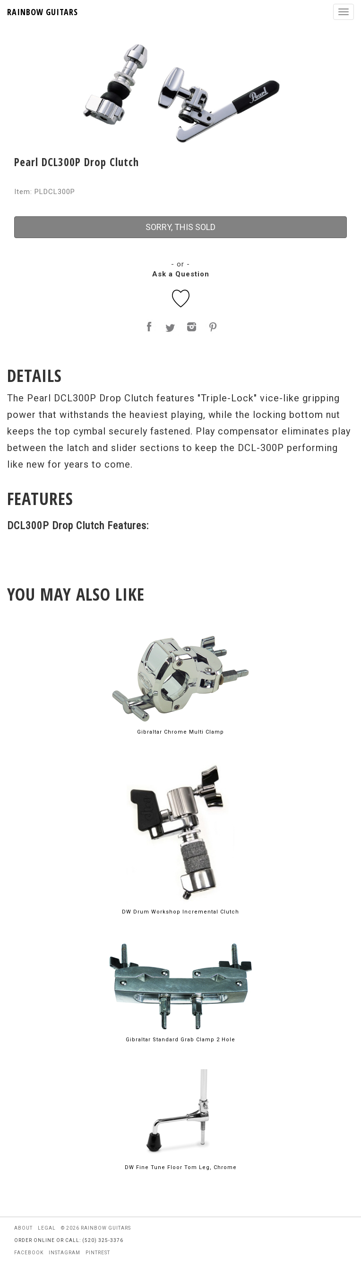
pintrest (98, 1252)
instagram (64, 1252)
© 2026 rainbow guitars (96, 1228)
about (23, 1228)
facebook (28, 1252)
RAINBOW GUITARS (42, 12)
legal (47, 1228)
